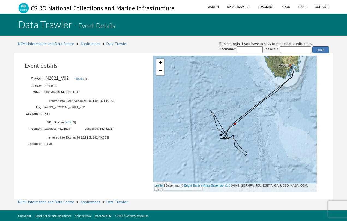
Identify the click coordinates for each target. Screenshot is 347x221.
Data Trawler (238, 6)
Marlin (213, 6)
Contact (322, 6)
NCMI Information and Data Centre (46, 43)
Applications (90, 43)
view (68, 122)
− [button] (160, 71)
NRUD (286, 6)
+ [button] (160, 63)
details (79, 78)
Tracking (265, 6)
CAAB (302, 6)
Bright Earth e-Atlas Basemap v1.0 (207, 185)
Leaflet (158, 185)
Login (321, 50)
